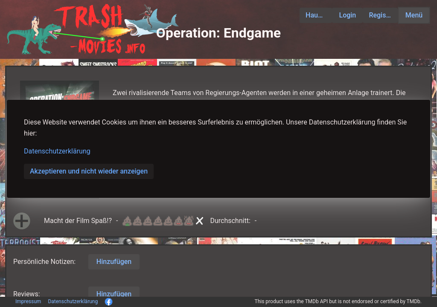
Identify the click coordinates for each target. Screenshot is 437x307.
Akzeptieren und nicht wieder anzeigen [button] (89, 171)
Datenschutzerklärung (57, 151)
